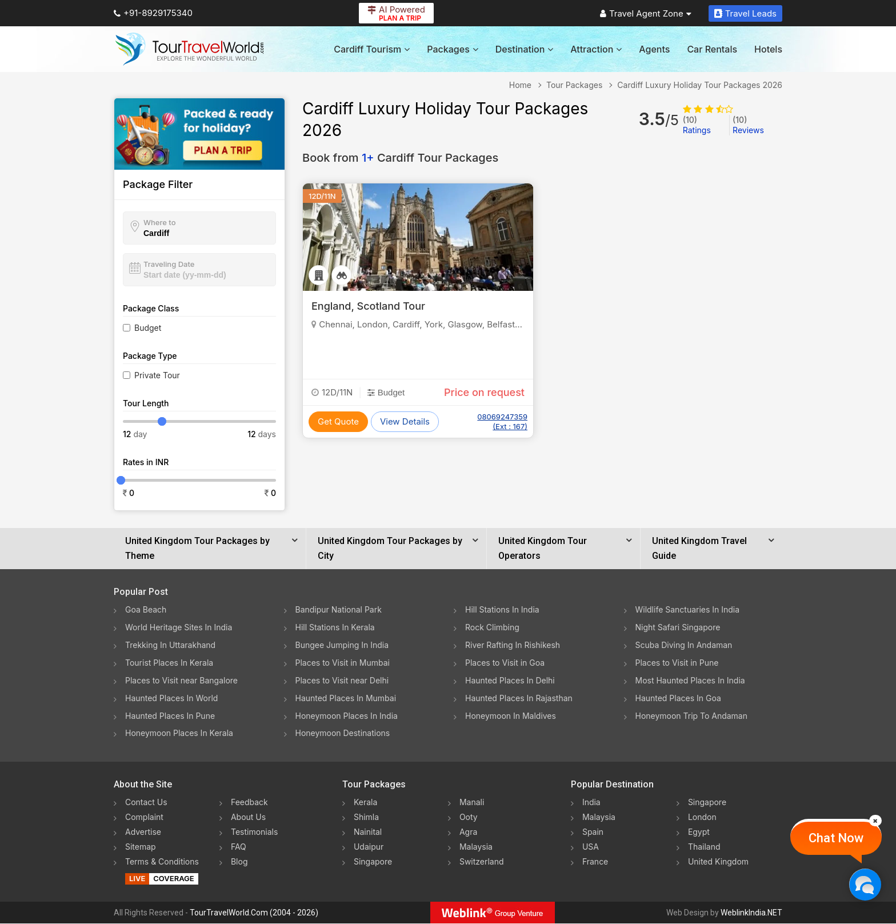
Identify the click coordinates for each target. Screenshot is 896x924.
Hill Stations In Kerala (335, 627)
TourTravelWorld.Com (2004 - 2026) (254, 913)
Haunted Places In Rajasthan (519, 698)
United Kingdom (718, 862)
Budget (147, 328)
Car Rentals (712, 49)
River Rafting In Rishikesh (512, 645)
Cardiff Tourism (372, 49)
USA (590, 847)
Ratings (697, 125)
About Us (248, 817)
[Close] (875, 820)
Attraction (596, 49)
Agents (654, 49)
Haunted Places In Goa (678, 698)
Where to (159, 222)
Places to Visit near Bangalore (181, 680)
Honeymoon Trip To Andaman (691, 716)
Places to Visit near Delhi (342, 680)
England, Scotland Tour (368, 306)
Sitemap (140, 847)
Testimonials (254, 832)
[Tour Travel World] (189, 49)
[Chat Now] (864, 884)
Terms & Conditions (162, 862)
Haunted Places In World (171, 698)
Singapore (373, 862)
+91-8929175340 (153, 12)
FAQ (238, 847)
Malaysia (476, 847)
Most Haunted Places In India (690, 680)
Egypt (699, 832)
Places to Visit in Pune (677, 662)
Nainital (368, 832)
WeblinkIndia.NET (751, 913)
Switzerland (481, 862)
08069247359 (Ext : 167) (502, 421)
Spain (592, 832)
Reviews (748, 125)
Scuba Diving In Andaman (684, 645)
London (702, 817)
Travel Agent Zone (645, 13)
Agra (468, 832)
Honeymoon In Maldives (510, 716)
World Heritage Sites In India (179, 627)
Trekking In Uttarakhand (170, 645)
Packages (452, 49)
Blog (239, 862)
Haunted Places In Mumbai (346, 698)
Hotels (768, 49)
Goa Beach (145, 609)
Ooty (468, 817)
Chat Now (836, 838)
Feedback (249, 802)
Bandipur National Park (338, 609)
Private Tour (157, 375)
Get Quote (338, 421)
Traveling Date (168, 264)
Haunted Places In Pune (170, 716)
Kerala (365, 802)
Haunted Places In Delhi (510, 680)
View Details (405, 421)
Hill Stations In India (502, 609)
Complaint (144, 817)
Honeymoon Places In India (346, 716)
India (591, 802)
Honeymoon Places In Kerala (179, 733)
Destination (524, 49)
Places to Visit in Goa (505, 662)
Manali (471, 802)
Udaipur (368, 847)
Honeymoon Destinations (342, 733)
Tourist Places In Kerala (169, 662)
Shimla (366, 817)
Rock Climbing (492, 627)
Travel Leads (745, 13)
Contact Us (146, 802)
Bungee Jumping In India (342, 645)
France (595, 862)
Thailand (704, 847)
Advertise (143, 832)
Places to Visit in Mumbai (342, 662)
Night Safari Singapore (678, 627)
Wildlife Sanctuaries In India (687, 609)
